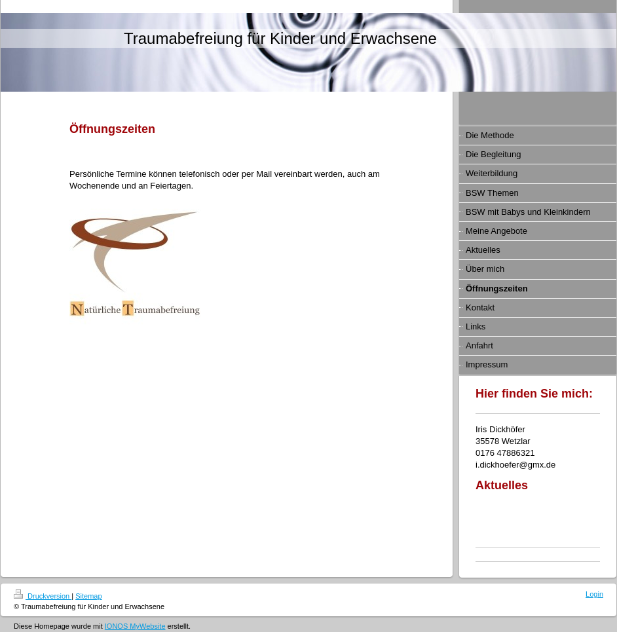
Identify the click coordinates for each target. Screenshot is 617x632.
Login (594, 594)
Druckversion (42, 596)
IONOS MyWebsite (135, 626)
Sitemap (88, 596)
